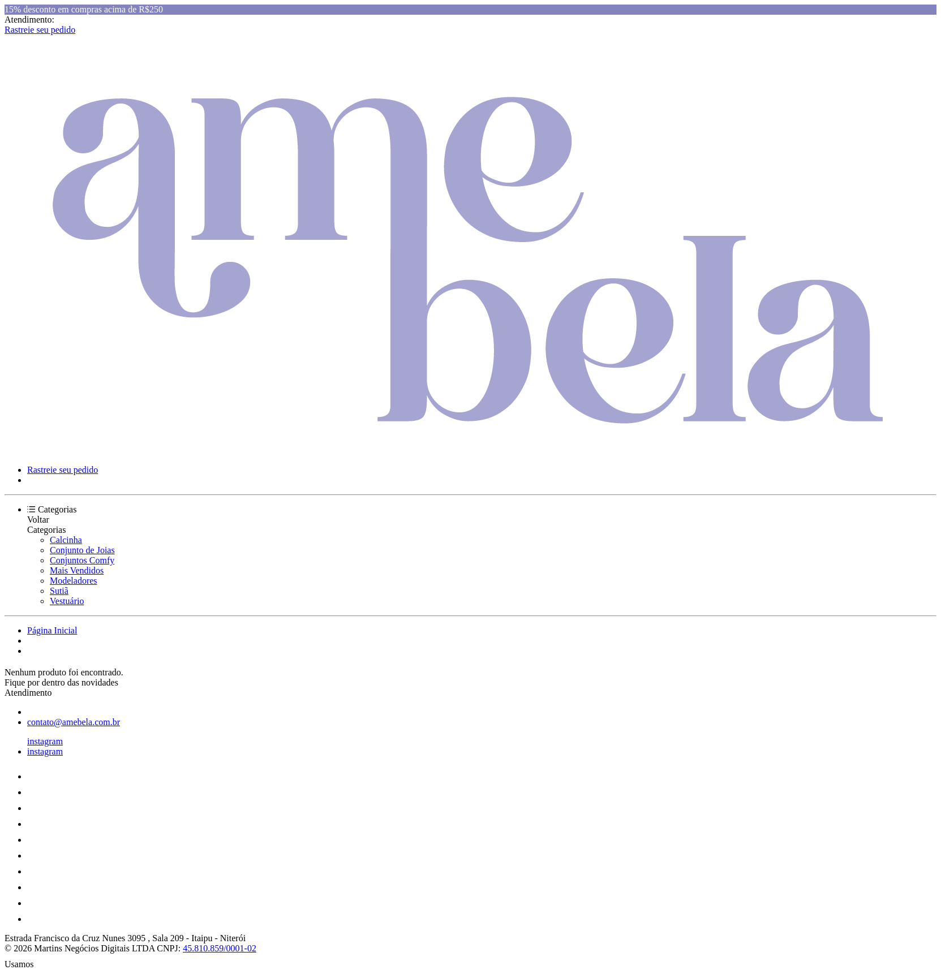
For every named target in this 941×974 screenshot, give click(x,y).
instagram (45, 741)
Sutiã (59, 591)
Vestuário (67, 601)
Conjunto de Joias (82, 550)
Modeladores (73, 580)
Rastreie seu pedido (40, 30)
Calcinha (66, 540)
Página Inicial (52, 630)
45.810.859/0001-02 (219, 948)
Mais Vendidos (77, 570)
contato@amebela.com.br (73, 722)
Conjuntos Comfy (82, 560)
